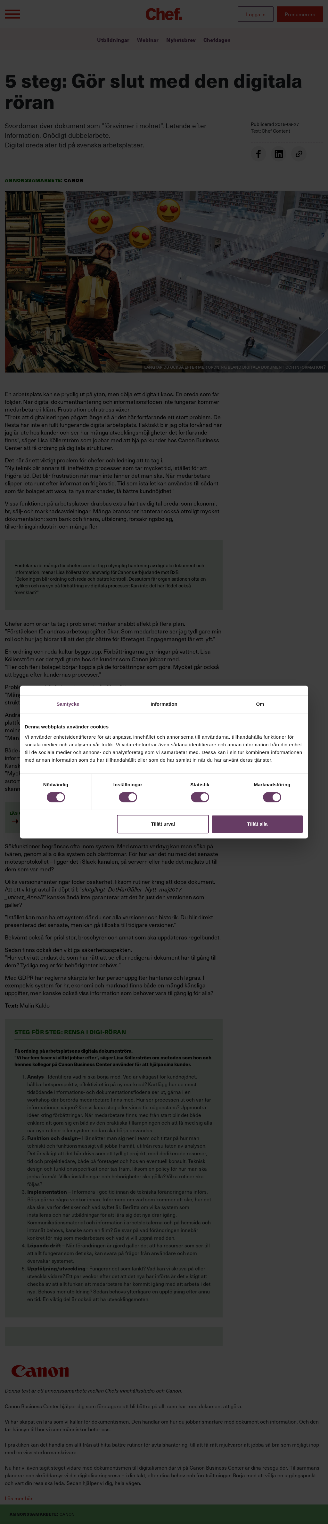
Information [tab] (164, 704)
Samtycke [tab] (68, 704)
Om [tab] (260, 704)
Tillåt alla (257, 824)
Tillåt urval (163, 824)
